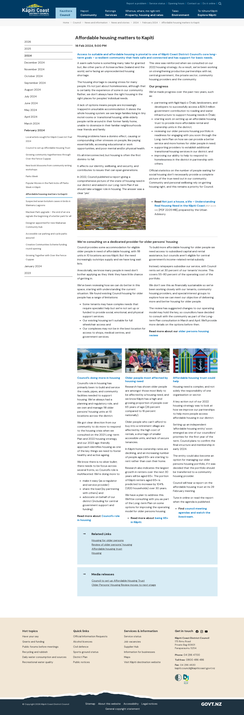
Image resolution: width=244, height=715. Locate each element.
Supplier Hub (131, 646)
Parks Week (32, 176)
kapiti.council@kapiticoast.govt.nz (195, 668)
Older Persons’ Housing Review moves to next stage (124, 585)
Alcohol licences (82, 641)
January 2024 (33, 266)
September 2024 (35, 83)
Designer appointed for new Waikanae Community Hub (46, 224)
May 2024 (30, 110)
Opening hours (176, 3)
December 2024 (34, 62)
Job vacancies (132, 641)
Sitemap (90, 704)
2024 (28, 55)
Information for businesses (139, 652)
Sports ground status (85, 652)
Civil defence (80, 646)
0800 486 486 (195, 659)
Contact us (193, 3)
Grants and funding (33, 641)
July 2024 (30, 96)
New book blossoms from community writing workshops (49, 167)
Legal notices (149, 704)
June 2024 (31, 103)
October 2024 (33, 76)
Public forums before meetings (40, 646)
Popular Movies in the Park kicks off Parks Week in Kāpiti (47, 185)
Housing (96, 553)
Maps (127, 657)
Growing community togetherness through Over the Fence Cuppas (48, 156)
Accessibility (131, 704)
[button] (66, 13)
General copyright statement (122, 709)
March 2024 (32, 123)
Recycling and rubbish (35, 652)
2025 (27, 48)
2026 (27, 42)
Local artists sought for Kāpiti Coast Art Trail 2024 (49, 139)
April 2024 (30, 117)
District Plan (80, 657)
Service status (157, 3)
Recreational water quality (37, 662)
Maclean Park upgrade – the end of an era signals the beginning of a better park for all (48, 214)
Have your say (30, 636)
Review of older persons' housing (112, 544)
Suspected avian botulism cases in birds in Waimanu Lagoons (48, 203)
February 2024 (34, 130)
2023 (27, 273)
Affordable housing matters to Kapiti (46, 194)
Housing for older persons (108, 540)
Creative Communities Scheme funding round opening (46, 246)
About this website (109, 704)
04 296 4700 (192, 655)
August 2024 (32, 89)
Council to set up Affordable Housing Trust (48, 147)
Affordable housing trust (107, 549)
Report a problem (136, 3)
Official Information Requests (90, 636)
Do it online (209, 3)
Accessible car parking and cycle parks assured (46, 235)
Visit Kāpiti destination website (142, 662)
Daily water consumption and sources (44, 657)
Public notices (81, 662)
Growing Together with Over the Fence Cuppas (46, 257)
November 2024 (34, 69)
